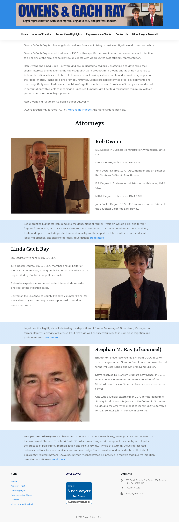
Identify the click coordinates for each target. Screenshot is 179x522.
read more (51, 337)
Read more (97, 237)
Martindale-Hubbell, (80, 109)
